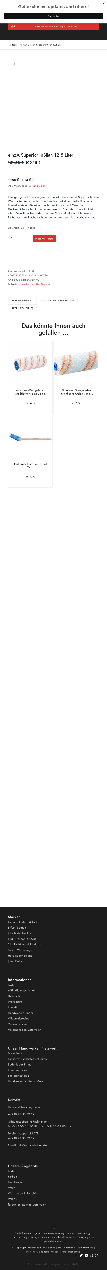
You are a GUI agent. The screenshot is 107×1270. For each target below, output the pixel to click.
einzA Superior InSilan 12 (32, 284)
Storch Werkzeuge (20, 950)
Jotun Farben (16, 961)
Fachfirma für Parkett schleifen (27, 1059)
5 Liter (47, 284)
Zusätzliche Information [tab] (57, 300)
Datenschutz (16, 996)
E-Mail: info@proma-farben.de (27, 1145)
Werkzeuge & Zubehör (23, 1193)
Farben (12, 1177)
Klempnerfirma (17, 1070)
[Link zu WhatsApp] (96, 1257)
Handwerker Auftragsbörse (25, 1081)
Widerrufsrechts (18, 1018)
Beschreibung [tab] (21, 300)
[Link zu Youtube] (86, 1257)
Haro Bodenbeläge (20, 956)
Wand (11, 1188)
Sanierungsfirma (18, 1076)
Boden (12, 1171)
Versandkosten (37, 186)
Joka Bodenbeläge (19, 933)
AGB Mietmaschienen (21, 990)
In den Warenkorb (44, 238)
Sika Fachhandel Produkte (24, 944)
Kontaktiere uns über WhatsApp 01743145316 (55, 26)
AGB (11, 985)
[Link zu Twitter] (81, 1257)
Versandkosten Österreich (24, 1030)
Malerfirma (15, 1053)
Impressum (15, 1002)
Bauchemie (15, 1182)
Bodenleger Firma (19, 1064)
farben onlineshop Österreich (27, 1205)
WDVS (12, 1199)
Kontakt (12, 1007)
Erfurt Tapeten (17, 928)
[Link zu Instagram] (91, 1257)
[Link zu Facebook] (76, 1257)
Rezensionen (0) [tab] (22, 308)
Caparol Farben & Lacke (23, 922)
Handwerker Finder (20, 1013)
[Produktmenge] (11, 238)
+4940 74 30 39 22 (21, 1114)
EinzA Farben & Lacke (22, 939)
